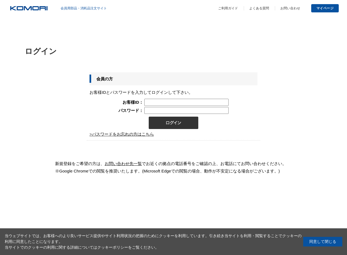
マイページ (325, 8)
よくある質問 (259, 8)
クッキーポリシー (112, 247)
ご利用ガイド (228, 8)
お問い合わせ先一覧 (123, 163)
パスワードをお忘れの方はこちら (123, 134)
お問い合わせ (290, 8)
